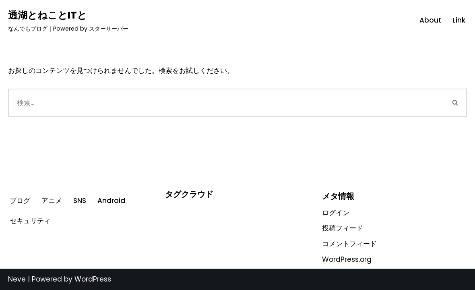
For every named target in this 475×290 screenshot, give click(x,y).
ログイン (335, 213)
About (430, 20)
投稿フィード (342, 228)
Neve (17, 279)
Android (111, 200)
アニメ (51, 200)
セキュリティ (30, 221)
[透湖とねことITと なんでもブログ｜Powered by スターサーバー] (68, 20)
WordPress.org (347, 259)
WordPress (92, 279)
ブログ (20, 200)
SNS (79, 200)
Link (458, 20)
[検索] (226, 103)
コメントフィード (349, 244)
